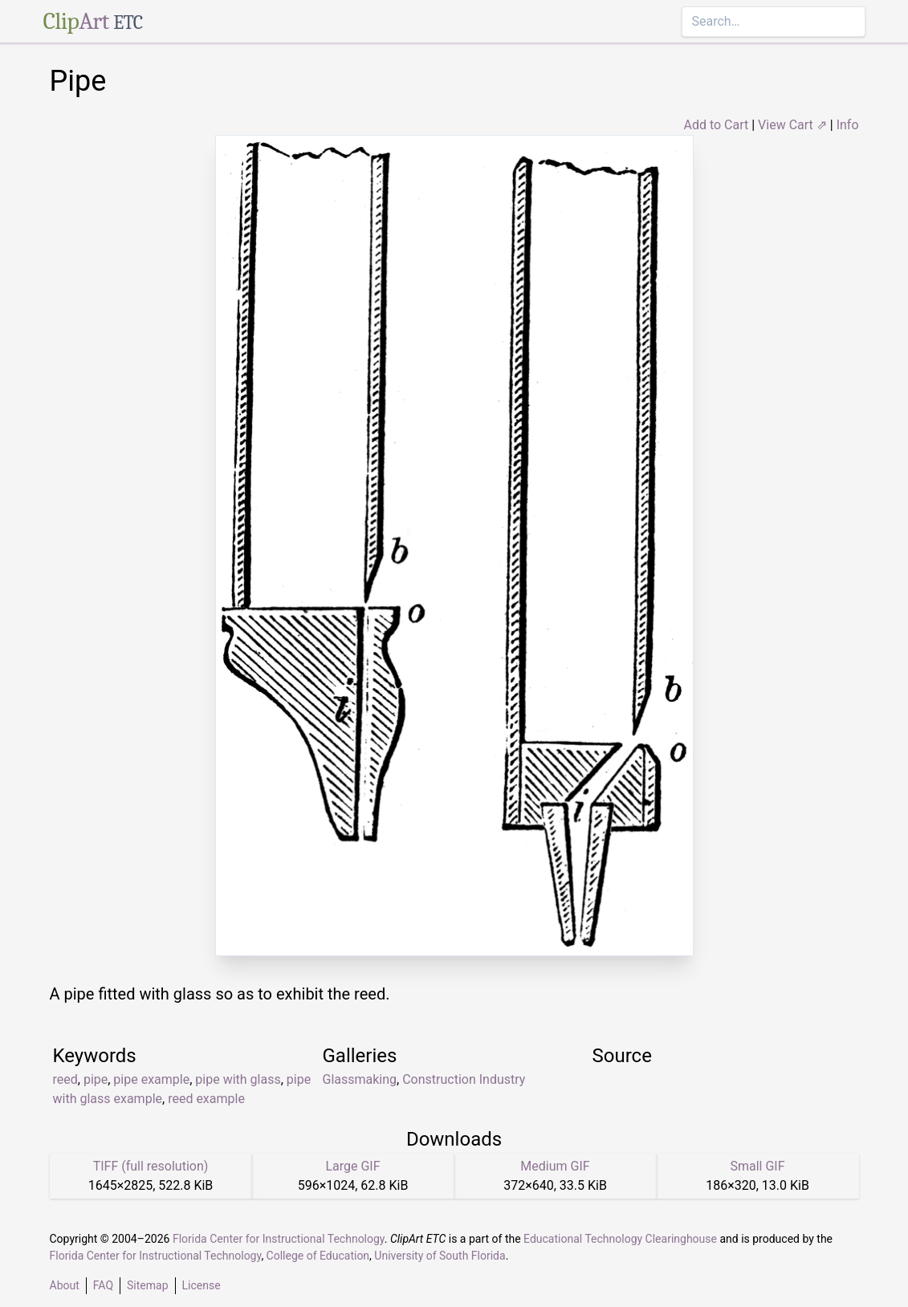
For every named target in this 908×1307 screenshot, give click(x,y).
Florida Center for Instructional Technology (279, 1238)
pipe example (151, 1079)
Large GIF (352, 1166)
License (201, 1285)
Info (848, 124)
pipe (95, 1079)
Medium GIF (554, 1166)
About (64, 1285)
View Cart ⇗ (792, 124)
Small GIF (757, 1166)
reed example (206, 1098)
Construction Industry (463, 1079)
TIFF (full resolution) (151, 1166)
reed (65, 1079)
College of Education (318, 1255)
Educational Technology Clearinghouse (620, 1238)
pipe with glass (237, 1079)
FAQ (103, 1285)
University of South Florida (439, 1255)
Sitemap (147, 1285)
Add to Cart (715, 124)
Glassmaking (360, 1079)
